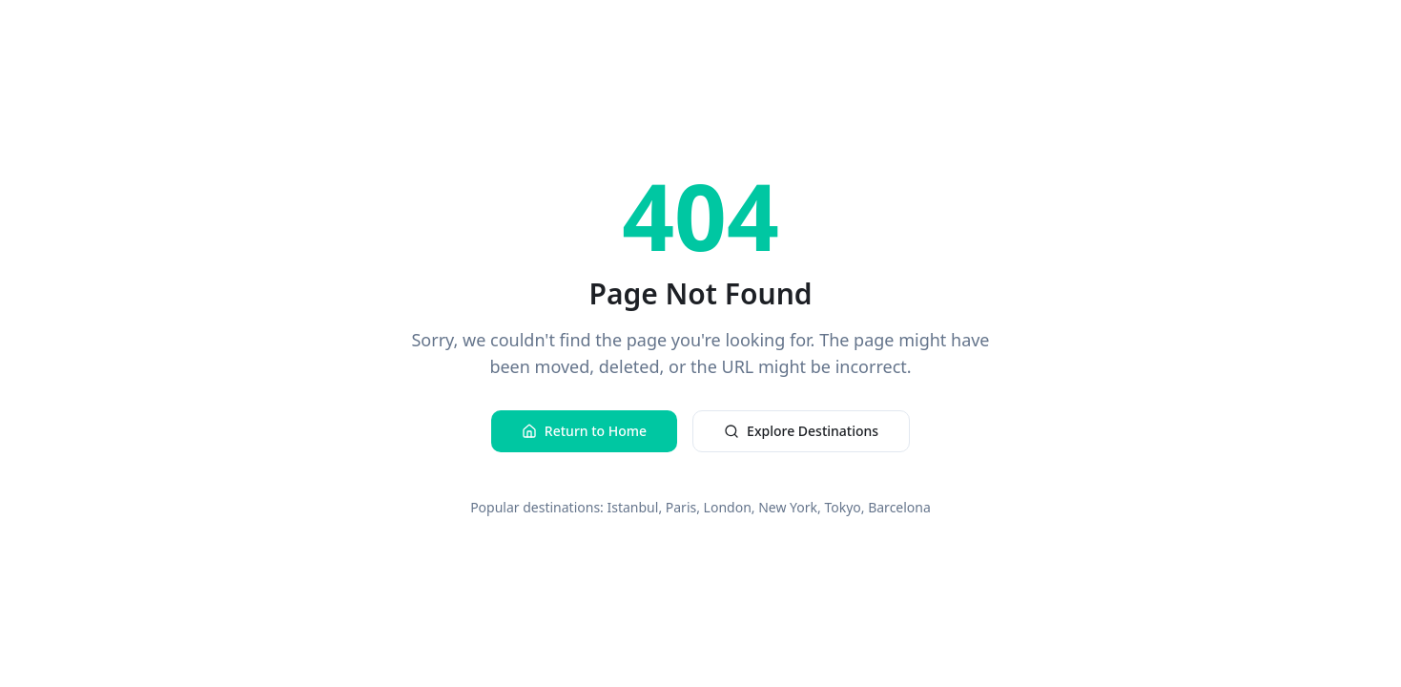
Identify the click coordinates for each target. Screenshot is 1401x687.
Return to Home (584, 431)
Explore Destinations (801, 431)
